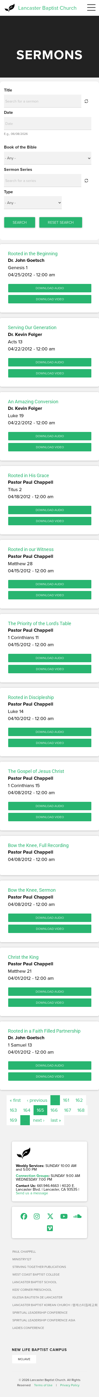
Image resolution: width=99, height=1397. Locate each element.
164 (26, 1110)
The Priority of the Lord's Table (39, 623)
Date (8, 112)
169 (13, 1120)
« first (15, 1100)
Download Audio (50, 288)
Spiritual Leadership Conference (40, 1312)
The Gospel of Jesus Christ (36, 771)
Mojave (24, 1359)
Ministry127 (21, 1259)
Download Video (50, 299)
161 (66, 1100)
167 (67, 1110)
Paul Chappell (24, 1251)
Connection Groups (32, 1175)
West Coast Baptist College (36, 1274)
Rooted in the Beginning (33, 253)
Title (8, 90)
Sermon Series (18, 169)
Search (20, 222)
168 (80, 1110)
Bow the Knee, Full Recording (38, 845)
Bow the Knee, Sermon (32, 890)
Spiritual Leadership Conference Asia (43, 1320)
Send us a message (32, 1193)
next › (38, 1120)
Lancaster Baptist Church (47, 8)
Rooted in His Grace (28, 475)
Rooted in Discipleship (31, 697)
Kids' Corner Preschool (32, 1289)
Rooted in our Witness (31, 549)
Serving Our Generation (32, 327)
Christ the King (23, 957)
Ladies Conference (28, 1327)
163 (13, 1110)
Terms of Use (43, 1385)
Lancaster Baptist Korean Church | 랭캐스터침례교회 (49, 1305)
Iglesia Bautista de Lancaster (37, 1297)
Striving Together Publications (39, 1267)
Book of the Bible (20, 147)
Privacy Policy (69, 1385)
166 (54, 1110)
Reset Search (61, 222)
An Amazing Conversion (33, 401)
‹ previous (37, 1100)
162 (79, 1100)
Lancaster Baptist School (34, 1282)
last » (56, 1120)
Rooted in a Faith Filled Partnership (44, 1031)
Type (8, 192)
